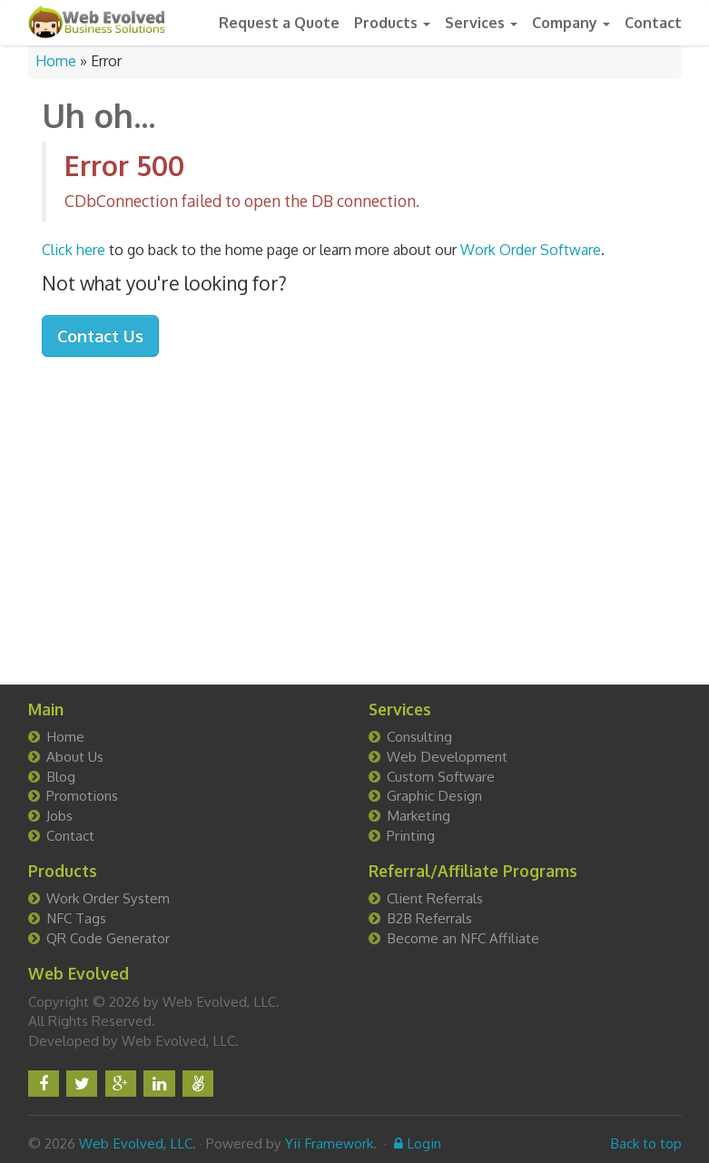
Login (417, 1143)
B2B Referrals (429, 918)
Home (55, 61)
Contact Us (100, 336)
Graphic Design (434, 795)
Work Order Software (530, 250)
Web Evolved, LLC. (137, 1143)
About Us (74, 756)
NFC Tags (76, 918)
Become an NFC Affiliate (463, 938)
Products (392, 23)
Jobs (59, 815)
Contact (653, 23)
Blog (60, 776)
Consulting (419, 736)
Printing (411, 835)
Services (481, 23)
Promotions (82, 795)
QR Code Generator (108, 938)
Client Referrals (435, 898)
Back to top (646, 1143)
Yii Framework (329, 1143)
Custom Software (441, 776)
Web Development (447, 756)
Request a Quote (279, 23)
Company (571, 23)
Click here (73, 250)
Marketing (418, 815)
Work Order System (108, 898)
